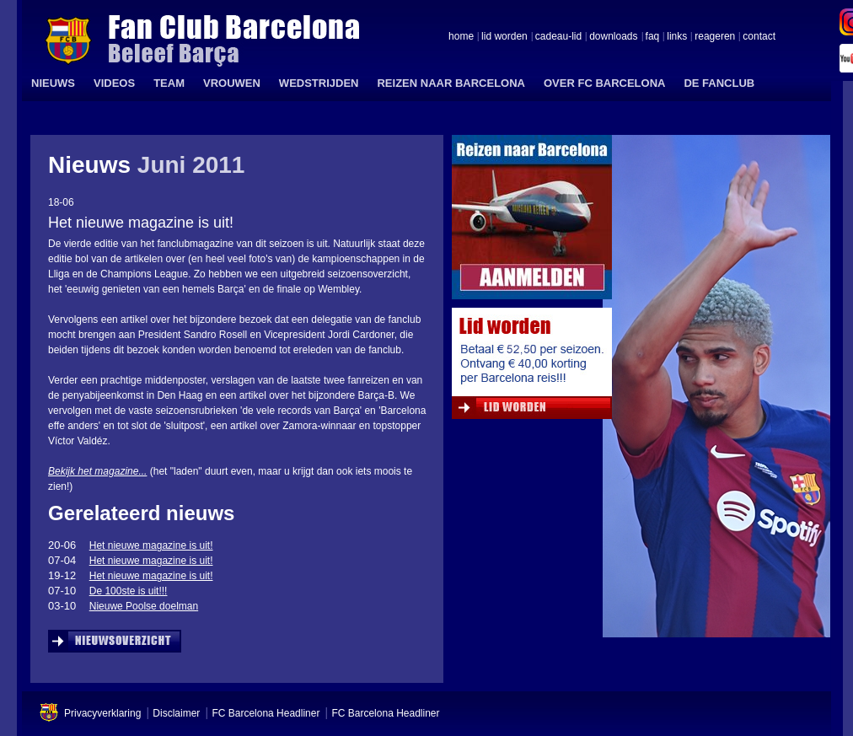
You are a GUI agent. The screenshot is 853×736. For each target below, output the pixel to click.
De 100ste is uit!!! (128, 591)
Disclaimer (176, 713)
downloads (613, 37)
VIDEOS (114, 83)
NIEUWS (53, 83)
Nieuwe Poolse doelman (143, 606)
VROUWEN (231, 83)
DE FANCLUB (719, 83)
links (677, 37)
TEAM (169, 83)
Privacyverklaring (102, 713)
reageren (715, 37)
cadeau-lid (558, 37)
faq (653, 37)
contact (759, 37)
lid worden (504, 37)
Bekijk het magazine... (97, 471)
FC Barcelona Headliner (265, 713)
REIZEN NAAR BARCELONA (451, 83)
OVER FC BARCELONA (604, 83)
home (461, 37)
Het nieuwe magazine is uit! (151, 545)
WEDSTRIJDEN (319, 83)
